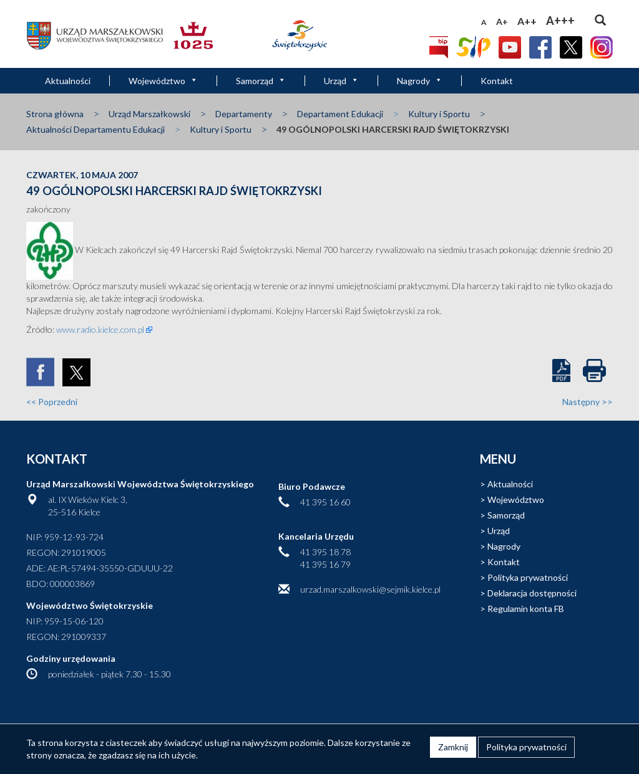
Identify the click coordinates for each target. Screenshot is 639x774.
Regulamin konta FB (525, 608)
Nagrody (419, 80)
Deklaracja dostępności (532, 593)
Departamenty (243, 113)
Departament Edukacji (340, 113)
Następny (587, 401)
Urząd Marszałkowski (149, 113)
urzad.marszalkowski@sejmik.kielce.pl (370, 589)
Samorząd (261, 80)
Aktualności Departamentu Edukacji (95, 129)
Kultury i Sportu (439, 113)
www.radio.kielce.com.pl (100, 329)
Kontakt (496, 80)
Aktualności (67, 80)
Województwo (163, 80)
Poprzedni (51, 401)
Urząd (341, 80)
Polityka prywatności (527, 577)
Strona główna (55, 113)
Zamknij (453, 747)
